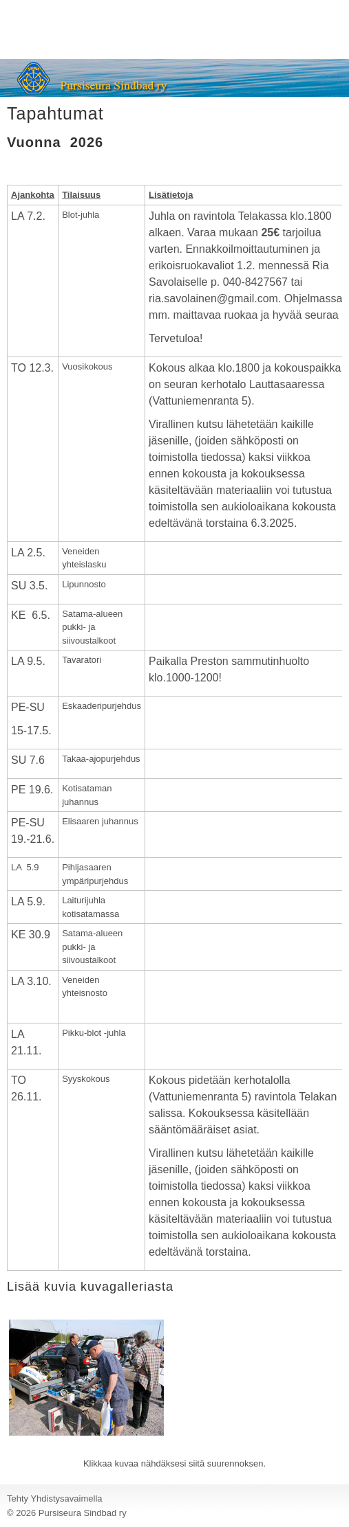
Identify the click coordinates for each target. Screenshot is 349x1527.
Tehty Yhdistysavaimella (55, 1498)
